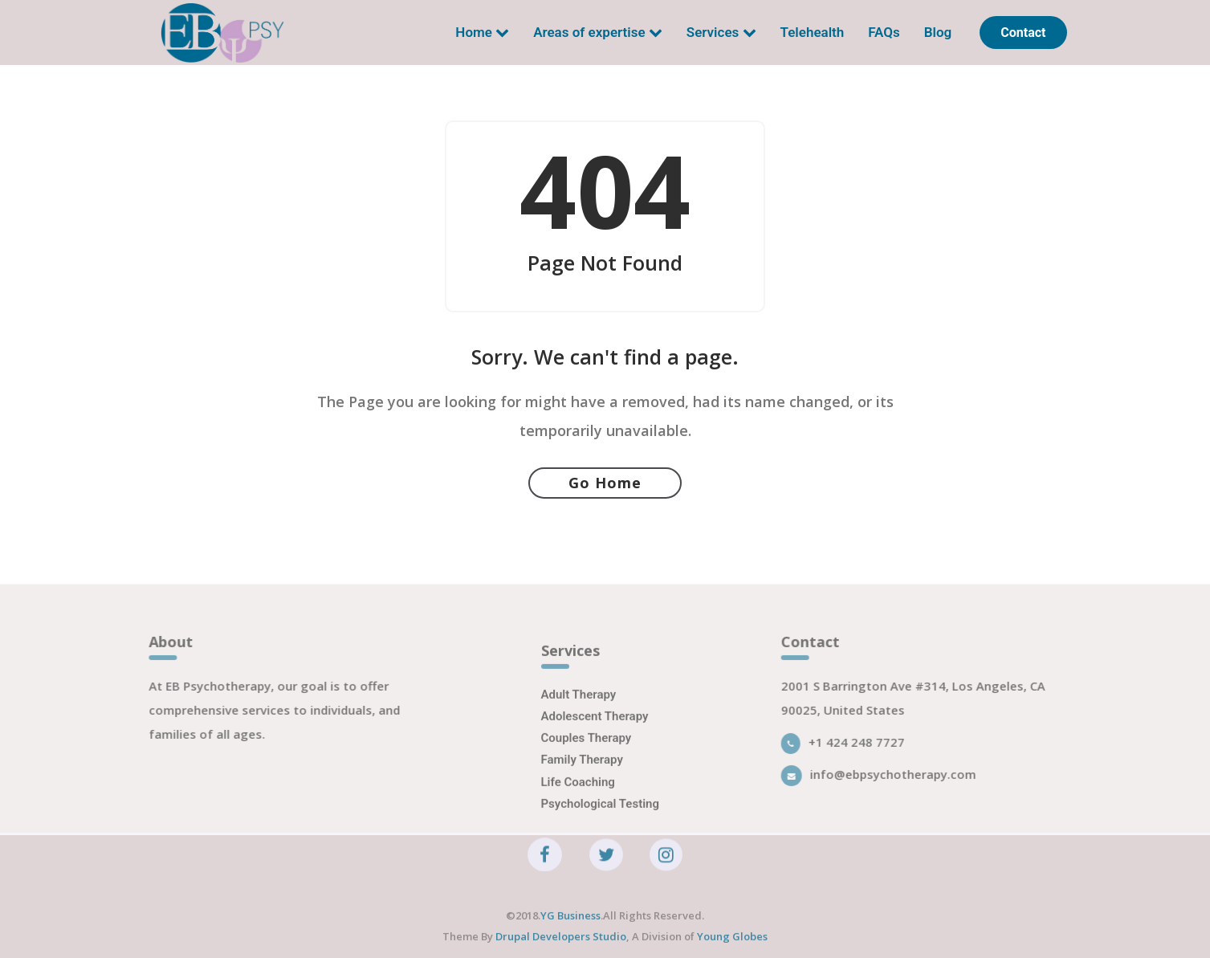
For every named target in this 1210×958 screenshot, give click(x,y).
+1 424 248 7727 (853, 749)
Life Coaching (578, 797)
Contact (1022, 32)
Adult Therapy (579, 710)
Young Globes (732, 944)
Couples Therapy (586, 754)
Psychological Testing (600, 819)
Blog (938, 32)
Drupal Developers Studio (559, 944)
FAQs (884, 32)
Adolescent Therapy (595, 732)
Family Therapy (582, 775)
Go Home (605, 482)
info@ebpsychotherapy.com (888, 781)
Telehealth (812, 32)
